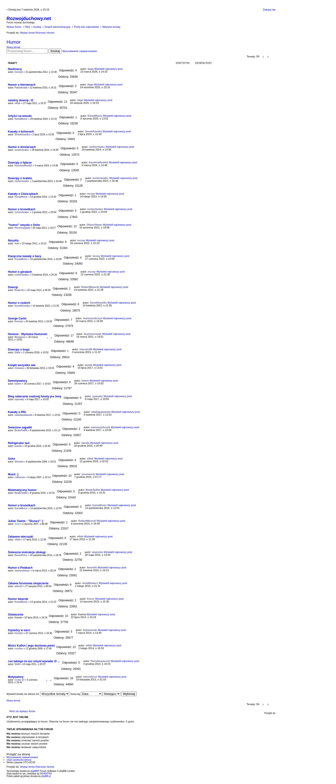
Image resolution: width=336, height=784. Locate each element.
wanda (18, 446)
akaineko (97, 552)
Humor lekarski (18, 599)
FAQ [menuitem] (27, 26)
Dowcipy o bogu (19, 349)
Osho (11, 458)
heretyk (18, 72)
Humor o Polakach (20, 567)
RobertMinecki (90, 287)
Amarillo (92, 567)
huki (16, 243)
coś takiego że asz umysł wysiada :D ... (34, 661)
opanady (19, 399)
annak (88, 365)
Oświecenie (15, 614)
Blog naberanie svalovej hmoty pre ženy (34, 396)
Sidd (17, 524)
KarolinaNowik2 (23, 165)
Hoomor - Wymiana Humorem (27, 334)
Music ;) (13, 474)
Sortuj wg (86, 694)
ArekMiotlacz (90, 583)
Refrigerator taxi (19, 443)
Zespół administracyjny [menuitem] (57, 26)
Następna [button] (273, 56)
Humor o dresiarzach (22, 147)
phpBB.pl (46, 776)
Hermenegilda (22, 228)
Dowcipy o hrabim (20, 178)
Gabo (17, 352)
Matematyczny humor (22, 490)
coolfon (18, 648)
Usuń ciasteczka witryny (19, 760)
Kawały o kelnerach (21, 131)
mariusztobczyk (92, 318)
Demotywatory (17, 380)
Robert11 (19, 290)
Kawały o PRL (17, 412)
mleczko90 (85, 349)
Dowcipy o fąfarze (20, 162)
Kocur (90, 598)
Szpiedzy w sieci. (19, 630)
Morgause (19, 337)
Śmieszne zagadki (20, 427)
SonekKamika (22, 134)
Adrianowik (90, 630)
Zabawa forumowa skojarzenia (28, 583)
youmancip (88, 474)
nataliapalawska (23, 415)
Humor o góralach (20, 271)
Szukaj (55, 51)
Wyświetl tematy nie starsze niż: (38, 694)
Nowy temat (13, 47)
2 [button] (268, 56)
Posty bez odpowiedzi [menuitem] (86, 26)
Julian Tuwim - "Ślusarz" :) (25, 521)
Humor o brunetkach (21, 209)
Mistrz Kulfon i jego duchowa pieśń (31, 645)
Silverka (18, 461)
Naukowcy (15, 69)
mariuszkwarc (22, 570)
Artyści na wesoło (20, 116)
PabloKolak (20, 87)
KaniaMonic (21, 119)
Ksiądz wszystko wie (21, 365)
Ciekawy (19, 368)
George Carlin (17, 318)
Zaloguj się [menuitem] (269, 9)
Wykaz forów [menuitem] (14, 26)
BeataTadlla (20, 430)
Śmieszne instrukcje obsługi (27, 552)
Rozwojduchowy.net (29, 18)
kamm (17, 383)
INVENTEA (46, 773)
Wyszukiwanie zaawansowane (79, 51)
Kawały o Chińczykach (23, 194)
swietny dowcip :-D (20, 100)
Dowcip (13, 287)
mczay (91, 193)
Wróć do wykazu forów (22, 711)
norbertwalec (21, 150)
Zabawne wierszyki (20, 536)
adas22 (18, 586)
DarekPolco (20, 555)
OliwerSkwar (94, 224)
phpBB (33, 771)
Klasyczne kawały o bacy (24, 256)
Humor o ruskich (19, 302)
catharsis (19, 477)
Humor (14, 42)
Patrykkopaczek (100, 661)
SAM (17, 664)
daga (91, 68)
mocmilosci (90, 676)
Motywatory (16, 677)
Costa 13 (19, 680)
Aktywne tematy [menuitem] (111, 26)
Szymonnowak (93, 333)
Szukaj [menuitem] (37, 26)
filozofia (13, 240)
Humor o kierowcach (21, 84)
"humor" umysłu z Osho (24, 225)
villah (17, 103)
